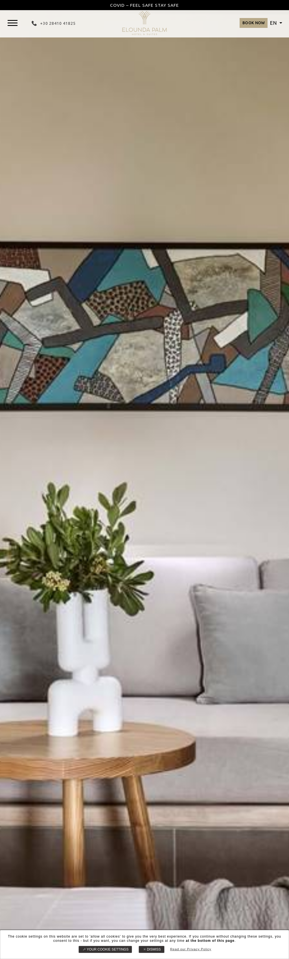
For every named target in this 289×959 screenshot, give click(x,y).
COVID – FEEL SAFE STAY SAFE (144, 5)
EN (274, 24)
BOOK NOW (247, 24)
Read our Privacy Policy (190, 949)
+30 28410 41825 (58, 24)
